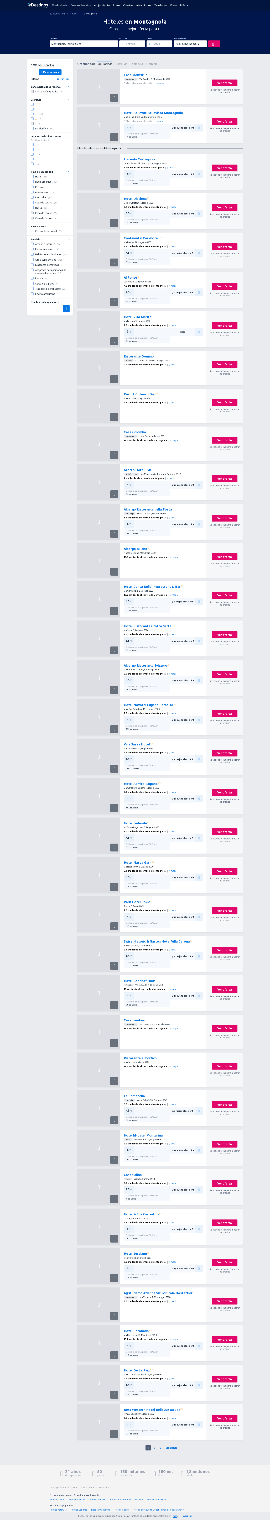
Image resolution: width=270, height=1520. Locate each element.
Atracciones (143, 5)
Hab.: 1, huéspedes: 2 (187, 43)
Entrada (123, 38)
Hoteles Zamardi (98, 1499)
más (175, 1515)
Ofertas (128, 5)
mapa (160, 83)
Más (183, 5)
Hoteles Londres (79, 1509)
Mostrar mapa (50, 71)
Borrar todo (63, 78)
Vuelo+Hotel (60, 5)
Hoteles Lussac (57, 1499)
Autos (116, 5)
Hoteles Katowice (58, 1509)
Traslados (160, 5)
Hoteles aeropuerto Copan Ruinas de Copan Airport (158, 1509)
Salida (149, 38)
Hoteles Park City (77, 1499)
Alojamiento (102, 5)
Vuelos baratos (81, 5)
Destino (53, 38)
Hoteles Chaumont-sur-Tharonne (126, 1499)
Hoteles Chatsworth (156, 1499)
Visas (173, 5)
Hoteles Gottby (121, 1509)
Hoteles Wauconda (100, 1509)
